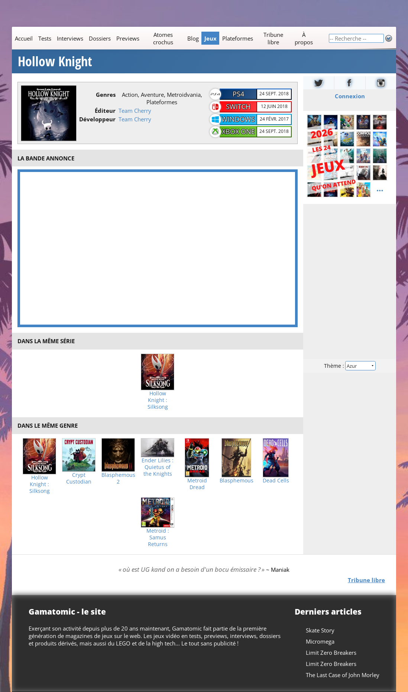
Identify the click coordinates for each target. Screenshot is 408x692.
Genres (106, 94)
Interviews (70, 38)
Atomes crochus (163, 38)
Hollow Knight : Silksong (158, 400)
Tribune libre (273, 38)
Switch (238, 106)
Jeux (210, 38)
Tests (44, 38)
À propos (304, 38)
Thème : (349, 365)
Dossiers (100, 38)
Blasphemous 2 (118, 478)
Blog (193, 38)
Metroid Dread (197, 484)
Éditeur (105, 110)
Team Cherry (135, 110)
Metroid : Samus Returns (157, 537)
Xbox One (238, 131)
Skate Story (320, 630)
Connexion (350, 96)
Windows (238, 119)
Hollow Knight (55, 61)
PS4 (238, 93)
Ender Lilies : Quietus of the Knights (158, 467)
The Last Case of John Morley (342, 675)
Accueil (24, 38)
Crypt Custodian (78, 478)
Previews (127, 38)
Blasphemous (236, 480)
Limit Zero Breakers (331, 652)
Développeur (97, 119)
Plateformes (237, 38)
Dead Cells (276, 480)
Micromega (320, 641)
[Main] (170, 38)
